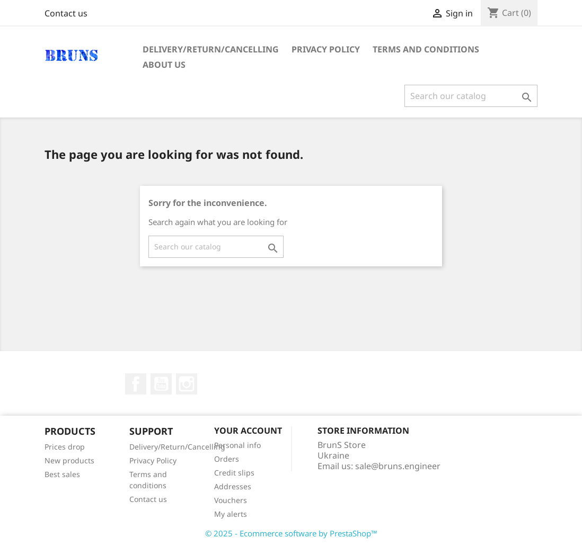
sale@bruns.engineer (397, 466)
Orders (226, 459)
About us (164, 64)
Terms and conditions (426, 49)
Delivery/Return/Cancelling (211, 49)
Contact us (66, 13)
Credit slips (234, 473)
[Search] (470, 96)
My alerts (230, 514)
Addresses (232, 486)
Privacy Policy (326, 49)
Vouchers (230, 500)
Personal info (237, 445)
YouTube (161, 383)
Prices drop (65, 447)
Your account (248, 430)
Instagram (186, 383)
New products (69, 460)
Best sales (62, 474)
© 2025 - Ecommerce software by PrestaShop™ (291, 533)
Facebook (135, 383)
